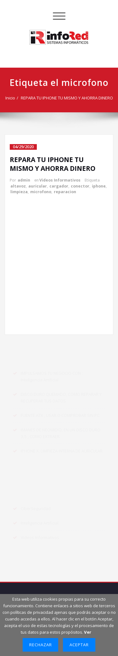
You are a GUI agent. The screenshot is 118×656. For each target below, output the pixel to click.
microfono (40, 191)
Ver (87, 632)
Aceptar (79, 645)
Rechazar (40, 645)
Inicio (10, 98)
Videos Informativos (60, 180)
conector (80, 186)
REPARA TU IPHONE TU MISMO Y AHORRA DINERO (67, 98)
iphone (99, 186)
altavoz (18, 186)
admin (24, 180)
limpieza (19, 191)
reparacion (65, 191)
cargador (58, 186)
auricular (37, 186)
